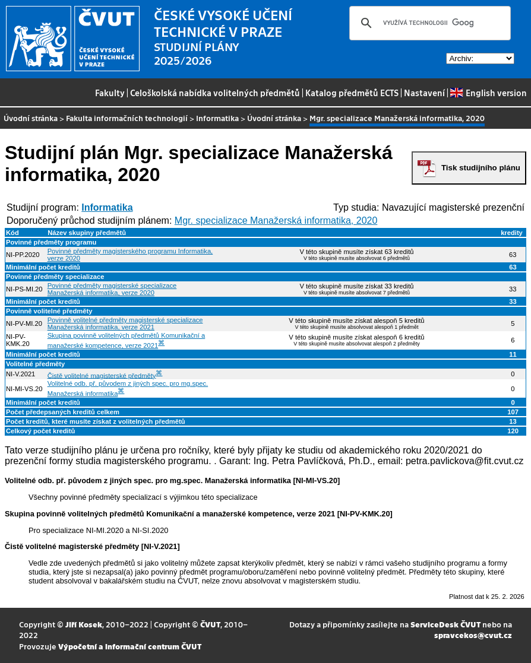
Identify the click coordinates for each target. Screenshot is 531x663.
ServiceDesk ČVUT (445, 624)
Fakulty (110, 92)
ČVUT (210, 624)
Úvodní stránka (31, 117)
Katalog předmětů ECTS (352, 92)
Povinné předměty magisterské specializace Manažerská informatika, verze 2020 (112, 289)
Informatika (217, 117)
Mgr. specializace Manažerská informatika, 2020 (276, 220)
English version (488, 92)
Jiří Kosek (83, 624)
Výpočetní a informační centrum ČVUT (129, 646)
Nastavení (424, 92)
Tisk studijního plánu (480, 167)
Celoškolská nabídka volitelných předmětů (215, 92)
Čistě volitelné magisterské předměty (102, 375)
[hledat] (428, 23)
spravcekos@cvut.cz (473, 634)
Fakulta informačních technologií (127, 117)
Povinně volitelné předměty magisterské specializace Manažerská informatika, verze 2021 (125, 323)
